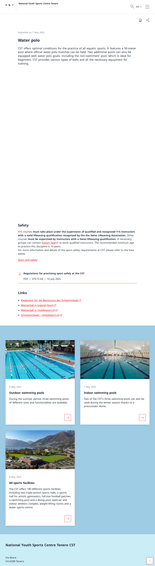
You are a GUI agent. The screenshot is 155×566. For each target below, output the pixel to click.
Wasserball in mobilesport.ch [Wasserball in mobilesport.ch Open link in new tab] (38, 166)
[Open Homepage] (32, 6)
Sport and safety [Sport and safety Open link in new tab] (27, 116)
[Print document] (140, 20)
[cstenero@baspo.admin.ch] (24, 443)
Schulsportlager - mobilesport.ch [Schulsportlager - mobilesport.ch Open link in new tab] (40, 171)
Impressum (31, 561)
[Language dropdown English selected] (139, 6)
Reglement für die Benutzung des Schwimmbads (49, 156)
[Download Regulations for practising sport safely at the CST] (77, 132)
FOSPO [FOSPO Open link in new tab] (39, 544)
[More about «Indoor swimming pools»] (142, 274)
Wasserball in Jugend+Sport (37, 161)
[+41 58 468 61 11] (19, 435)
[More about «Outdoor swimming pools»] (67, 274)
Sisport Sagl (49, 99)
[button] (149, 479)
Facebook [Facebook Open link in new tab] (13, 509)
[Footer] (77, 561)
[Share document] (147, 20)
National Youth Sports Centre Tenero (38, 3)
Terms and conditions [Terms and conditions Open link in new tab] (15, 561)
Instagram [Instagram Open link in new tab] (32, 509)
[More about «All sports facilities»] (67, 375)
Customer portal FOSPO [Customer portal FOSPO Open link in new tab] (39, 535)
